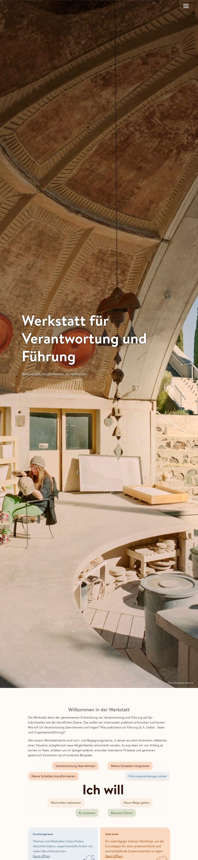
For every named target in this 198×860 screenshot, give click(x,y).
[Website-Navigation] (186, 6)
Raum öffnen (41, 856)
